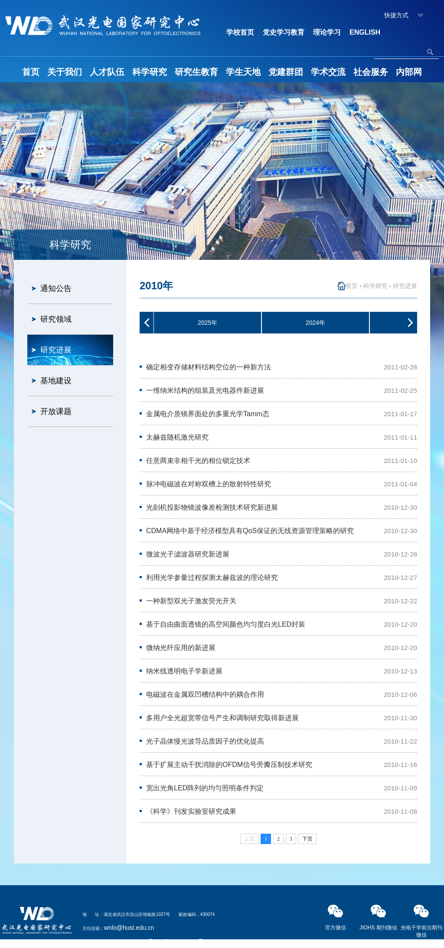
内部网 (409, 72)
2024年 (315, 322)
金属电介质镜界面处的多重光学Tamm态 (207, 413)
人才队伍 (107, 72)
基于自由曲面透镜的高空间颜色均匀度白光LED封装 (225, 624)
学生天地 (243, 72)
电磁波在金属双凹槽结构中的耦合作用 (205, 694)
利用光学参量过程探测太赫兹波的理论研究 (212, 577)
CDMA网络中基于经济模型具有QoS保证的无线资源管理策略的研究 (250, 530)
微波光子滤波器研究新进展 (187, 554)
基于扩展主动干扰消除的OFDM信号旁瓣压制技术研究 (229, 764)
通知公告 (56, 288)
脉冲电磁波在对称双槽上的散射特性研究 (208, 484)
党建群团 (285, 72)
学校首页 (240, 32)
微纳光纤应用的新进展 (180, 647)
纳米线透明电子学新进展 (184, 671)
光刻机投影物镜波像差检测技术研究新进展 (212, 507)
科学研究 (149, 72)
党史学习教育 (283, 32)
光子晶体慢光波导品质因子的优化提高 (205, 741)
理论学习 (327, 32)
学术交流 (328, 72)
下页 (307, 839)
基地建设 (56, 380)
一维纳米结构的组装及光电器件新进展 (205, 390)
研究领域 (56, 319)
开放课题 (56, 411)
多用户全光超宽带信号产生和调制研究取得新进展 (222, 718)
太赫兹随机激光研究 (177, 437)
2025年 (207, 322)
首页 (30, 72)
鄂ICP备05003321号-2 (179, 941)
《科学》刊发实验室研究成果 (191, 811)
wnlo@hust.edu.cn (129, 927)
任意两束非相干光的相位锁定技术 (198, 460)
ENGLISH (364, 32)
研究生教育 (196, 72)
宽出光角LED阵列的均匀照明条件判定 (205, 788)
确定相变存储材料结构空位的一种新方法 (208, 367)
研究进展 (56, 350)
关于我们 (64, 72)
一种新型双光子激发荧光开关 (191, 601)
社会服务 (370, 72)
